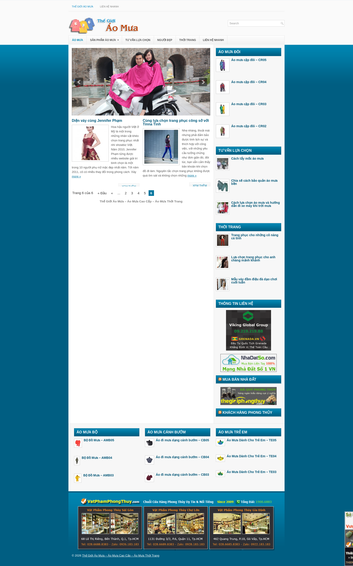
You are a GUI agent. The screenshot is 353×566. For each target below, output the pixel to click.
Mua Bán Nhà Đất (239, 379)
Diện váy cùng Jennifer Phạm (97, 120)
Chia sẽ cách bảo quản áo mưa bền (254, 182)
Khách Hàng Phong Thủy (247, 412)
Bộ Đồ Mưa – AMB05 (99, 440)
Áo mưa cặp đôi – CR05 (248, 60)
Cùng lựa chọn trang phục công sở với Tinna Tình (176, 122)
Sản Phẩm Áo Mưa (106, 39)
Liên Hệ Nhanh (109, 6)
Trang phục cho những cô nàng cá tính (254, 236)
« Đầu (102, 193)
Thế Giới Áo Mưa (82, 6)
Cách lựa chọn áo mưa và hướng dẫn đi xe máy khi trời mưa (255, 204)
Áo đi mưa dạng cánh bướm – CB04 (182, 457)
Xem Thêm (200, 185)
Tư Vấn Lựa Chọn (137, 40)
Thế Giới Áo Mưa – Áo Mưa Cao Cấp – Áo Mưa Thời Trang (120, 555)
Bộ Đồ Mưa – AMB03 (98, 475)
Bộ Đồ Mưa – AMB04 (97, 458)
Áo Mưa (77, 40)
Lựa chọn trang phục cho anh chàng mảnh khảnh (253, 258)
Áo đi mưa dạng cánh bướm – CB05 (182, 440)
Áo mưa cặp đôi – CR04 (248, 82)
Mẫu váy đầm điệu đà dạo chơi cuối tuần (254, 280)
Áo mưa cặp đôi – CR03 (248, 104)
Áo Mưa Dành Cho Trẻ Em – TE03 (251, 472)
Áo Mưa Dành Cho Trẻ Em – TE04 (251, 456)
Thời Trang (187, 40)
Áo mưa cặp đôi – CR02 (248, 126)
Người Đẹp (164, 40)
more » (76, 176)
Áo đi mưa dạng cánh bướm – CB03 (182, 474)
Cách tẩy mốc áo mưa (247, 158)
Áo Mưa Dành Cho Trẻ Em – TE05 (251, 440)
